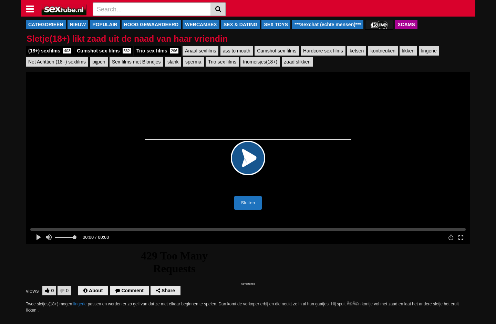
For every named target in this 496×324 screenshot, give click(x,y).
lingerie (429, 50)
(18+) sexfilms (49, 50)
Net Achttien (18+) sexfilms (57, 62)
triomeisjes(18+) (260, 62)
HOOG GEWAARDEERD (151, 24)
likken (408, 50)
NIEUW (78, 24)
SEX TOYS (276, 24)
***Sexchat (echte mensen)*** (327, 24)
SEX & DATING (241, 24)
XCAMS (406, 24)
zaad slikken (297, 62)
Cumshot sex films (104, 50)
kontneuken (383, 50)
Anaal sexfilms (200, 50)
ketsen (357, 50)
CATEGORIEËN (45, 24)
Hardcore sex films (323, 50)
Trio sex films (157, 50)
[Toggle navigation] (32, 8)
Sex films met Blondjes (136, 62)
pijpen (98, 62)
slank (173, 62)
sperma (193, 62)
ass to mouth (236, 50)
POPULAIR (104, 24)
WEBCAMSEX (201, 24)
